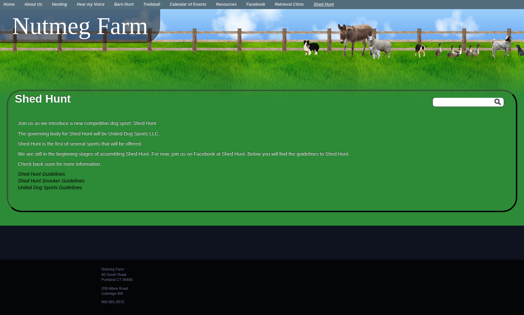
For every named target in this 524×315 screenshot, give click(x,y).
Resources (226, 4)
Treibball (151, 4)
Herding (59, 4)
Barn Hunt (124, 4)
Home (9, 4)
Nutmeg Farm (80, 25)
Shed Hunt (324, 4)
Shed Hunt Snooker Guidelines (51, 180)
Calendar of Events (188, 4)
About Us (33, 4)
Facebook (255, 4)
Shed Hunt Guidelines (41, 174)
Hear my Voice (90, 4)
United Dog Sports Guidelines (50, 187)
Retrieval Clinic (289, 4)
